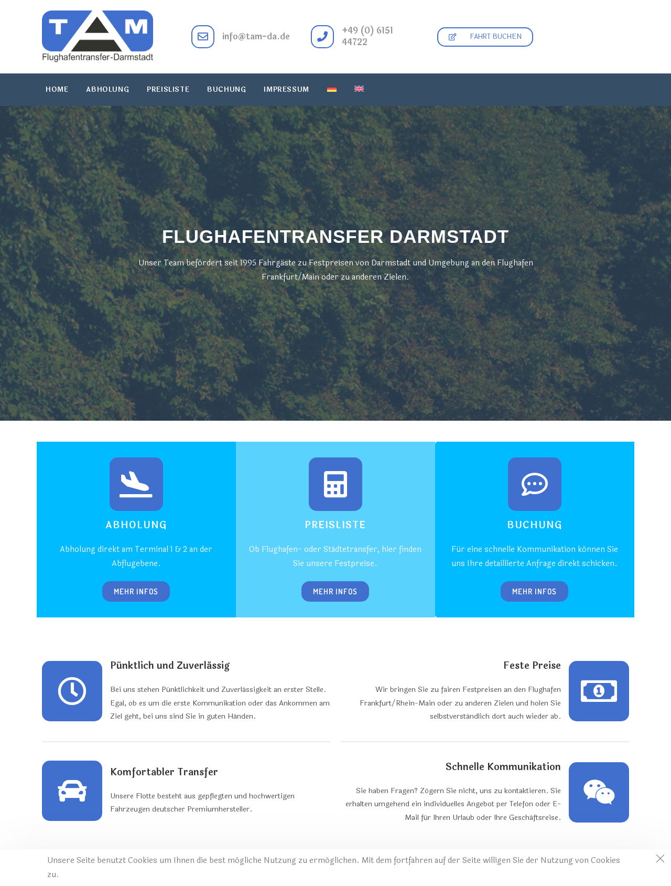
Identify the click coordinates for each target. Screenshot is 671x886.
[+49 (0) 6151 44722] (322, 36)
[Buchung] (534, 484)
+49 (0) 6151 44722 (367, 36)
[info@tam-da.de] (202, 36)
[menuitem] (331, 89)
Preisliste (335, 525)
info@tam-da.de (256, 36)
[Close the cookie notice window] (660, 860)
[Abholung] (136, 484)
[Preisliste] (335, 484)
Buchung (534, 525)
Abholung (136, 525)
